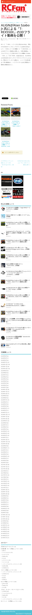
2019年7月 (4, 525)
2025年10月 (4, 368)
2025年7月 (4, 375)
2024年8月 (4, 398)
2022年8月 (4, 448)
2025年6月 (4, 377)
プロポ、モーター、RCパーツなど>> (10, 589)
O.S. (3, 558)
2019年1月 (4, 537)
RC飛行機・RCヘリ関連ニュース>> (10, 549)
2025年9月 (4, 370)
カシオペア (4, 554)
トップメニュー (8, 2)
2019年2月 (4, 535)
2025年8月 (4, 373)
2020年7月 (4, 500)
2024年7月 (4, 400)
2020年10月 (4, 494)
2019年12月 (4, 514)
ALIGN (19, 38)
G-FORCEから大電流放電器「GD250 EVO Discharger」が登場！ (18, 337)
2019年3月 (4, 533)
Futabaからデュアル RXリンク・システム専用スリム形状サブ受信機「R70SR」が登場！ (18, 232)
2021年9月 (4, 471)
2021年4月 (4, 481)
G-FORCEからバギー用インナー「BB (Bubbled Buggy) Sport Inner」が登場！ (18, 248)
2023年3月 (4, 433)
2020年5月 (4, 504)
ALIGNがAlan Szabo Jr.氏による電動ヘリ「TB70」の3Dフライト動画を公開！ (18, 312)
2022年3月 (4, 458)
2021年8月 (4, 473)
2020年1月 (4, 512)
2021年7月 (4, 475)
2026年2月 (4, 360)
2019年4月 (4, 531)
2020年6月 (4, 502)
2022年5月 (4, 454)
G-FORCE (4, 568)
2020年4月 (4, 506)
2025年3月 (4, 383)
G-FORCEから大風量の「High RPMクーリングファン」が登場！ (18, 208)
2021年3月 (4, 483)
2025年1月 (4, 387)
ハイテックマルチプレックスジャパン (11, 564)
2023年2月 (4, 435)
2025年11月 (4, 366)
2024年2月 (4, 410)
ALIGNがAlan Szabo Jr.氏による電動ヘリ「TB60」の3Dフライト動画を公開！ (15, 125)
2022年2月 (4, 460)
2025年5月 (4, 379)
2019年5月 (4, 529)
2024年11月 (4, 391)
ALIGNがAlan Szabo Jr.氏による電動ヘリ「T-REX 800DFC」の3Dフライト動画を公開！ (5, 125)
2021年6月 (4, 477)
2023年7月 (4, 425)
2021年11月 (4, 466)
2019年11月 (4, 517)
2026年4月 (4, 356)
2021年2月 (4, 485)
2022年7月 (4, 450)
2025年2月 (4, 385)
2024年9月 (4, 395)
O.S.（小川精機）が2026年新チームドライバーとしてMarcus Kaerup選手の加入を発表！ (18, 320)
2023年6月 (4, 427)
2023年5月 (4, 429)
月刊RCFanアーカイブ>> (7, 546)
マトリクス (4, 562)
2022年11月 (4, 441)
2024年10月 (4, 393)
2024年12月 (4, 389)
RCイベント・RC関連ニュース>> (9, 601)
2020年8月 (4, 498)
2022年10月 (4, 443)
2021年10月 (4, 469)
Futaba (4, 556)
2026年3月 (4, 358)
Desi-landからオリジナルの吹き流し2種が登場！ (18, 344)
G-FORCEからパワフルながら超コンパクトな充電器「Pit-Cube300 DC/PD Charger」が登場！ (18, 329)
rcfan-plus (4, 38)
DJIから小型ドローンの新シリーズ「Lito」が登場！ (18, 215)
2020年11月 (4, 491)
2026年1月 (4, 362)
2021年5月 (4, 479)
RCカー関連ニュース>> (7, 581)
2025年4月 (4, 381)
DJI (2, 577)
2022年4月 (4, 456)
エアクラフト (5, 560)
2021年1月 (4, 487)
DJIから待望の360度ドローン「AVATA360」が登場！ (14, 264)
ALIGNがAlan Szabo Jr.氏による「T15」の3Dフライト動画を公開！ (23, 162)
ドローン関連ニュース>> (7, 570)
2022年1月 (4, 462)
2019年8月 (4, 523)
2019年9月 (4, 521)
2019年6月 (4, 527)
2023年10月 (4, 418)
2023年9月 (4, 421)
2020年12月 (4, 489)
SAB (3, 550)
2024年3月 (4, 408)
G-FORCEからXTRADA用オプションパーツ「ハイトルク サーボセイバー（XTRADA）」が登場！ (18, 272)
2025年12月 (4, 364)
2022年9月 (4, 446)
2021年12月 (4, 464)
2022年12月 (4, 439)
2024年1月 (4, 412)
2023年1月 (4, 437)
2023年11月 (4, 416)
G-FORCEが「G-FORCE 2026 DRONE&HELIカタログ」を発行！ (16, 304)
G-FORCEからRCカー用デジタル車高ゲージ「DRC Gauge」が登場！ (18, 288)
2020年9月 (4, 496)
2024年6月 (4, 402)
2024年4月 (4, 406)
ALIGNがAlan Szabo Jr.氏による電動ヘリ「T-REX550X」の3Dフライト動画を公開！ (5, 145)
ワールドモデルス (6, 552)
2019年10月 (4, 519)
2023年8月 (4, 423)
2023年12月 (4, 414)
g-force (4, 583)
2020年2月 (4, 510)
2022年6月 (4, 452)
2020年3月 (4, 508)
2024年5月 (4, 404)
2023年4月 (4, 431)
